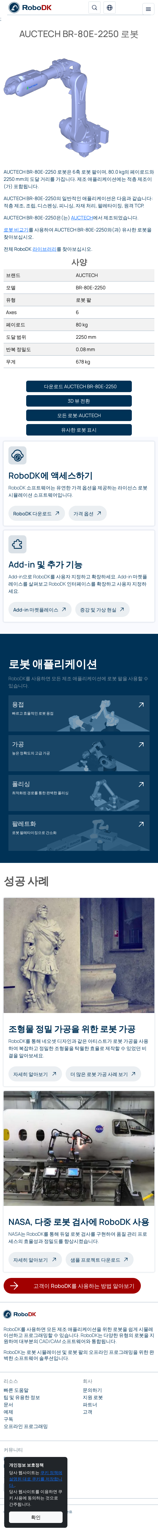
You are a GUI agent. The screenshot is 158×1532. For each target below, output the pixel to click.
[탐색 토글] (148, 9)
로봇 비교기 (16, 229)
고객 (87, 1411)
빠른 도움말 (16, 1390)
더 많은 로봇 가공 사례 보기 (99, 1074)
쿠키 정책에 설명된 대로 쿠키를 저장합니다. (35, 1479)
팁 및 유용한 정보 (22, 1397)
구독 (8, 1419)
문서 (8, 1404)
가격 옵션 (83, 513)
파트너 (90, 1404)
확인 (36, 1517)
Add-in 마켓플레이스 (35, 609)
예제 (8, 1411)
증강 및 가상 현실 (98, 609)
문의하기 (92, 1390)
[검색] (94, 8)
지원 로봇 (93, 1397)
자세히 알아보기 (37, 1073)
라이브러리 (45, 249)
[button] (110, 8)
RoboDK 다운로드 (32, 513)
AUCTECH (82, 217)
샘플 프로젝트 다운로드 (95, 1260)
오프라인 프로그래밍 (26, 1426)
